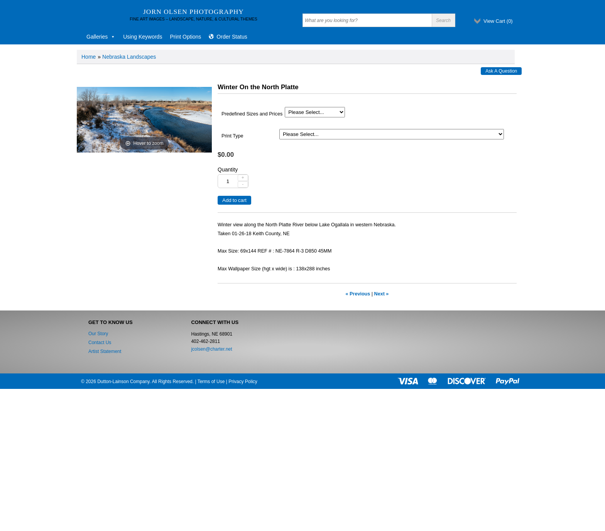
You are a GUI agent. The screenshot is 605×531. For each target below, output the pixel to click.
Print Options (185, 37)
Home (88, 57)
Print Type (232, 136)
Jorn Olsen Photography (193, 11)
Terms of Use (211, 381)
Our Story (98, 333)
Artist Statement (104, 351)
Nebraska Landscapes (129, 57)
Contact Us (99, 342)
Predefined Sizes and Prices (251, 114)
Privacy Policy (242, 381)
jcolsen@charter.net (211, 349)
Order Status (231, 37)
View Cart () (498, 21)
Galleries (100, 37)
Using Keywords (142, 37)
